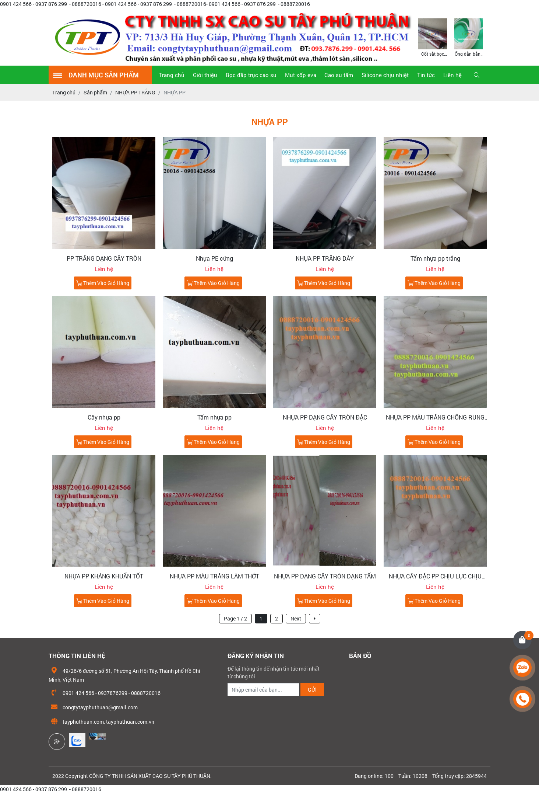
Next (295, 618)
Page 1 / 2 (235, 618)
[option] (432, 36)
